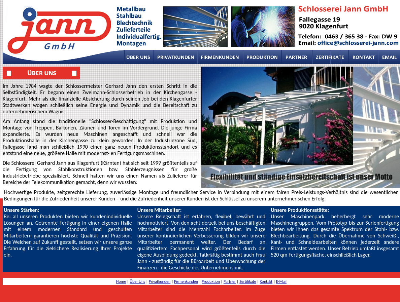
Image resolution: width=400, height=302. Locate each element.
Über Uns (137, 281)
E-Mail (281, 281)
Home (121, 281)
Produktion (211, 281)
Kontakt (266, 281)
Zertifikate (247, 281)
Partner (230, 281)
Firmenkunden (186, 281)
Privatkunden (160, 281)
